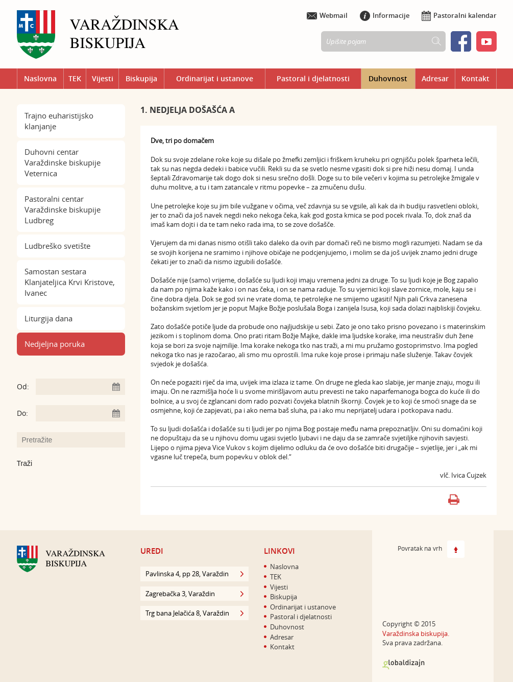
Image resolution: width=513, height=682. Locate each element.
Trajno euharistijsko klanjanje (59, 120)
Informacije (384, 15)
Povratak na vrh (431, 549)
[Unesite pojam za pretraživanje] (76, 440)
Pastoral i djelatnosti (313, 78)
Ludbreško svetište (57, 246)
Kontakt (475, 78)
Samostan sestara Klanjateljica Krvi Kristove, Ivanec (70, 282)
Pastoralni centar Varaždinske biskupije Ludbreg (63, 209)
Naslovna (40, 78)
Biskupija (141, 78)
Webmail (327, 15)
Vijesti (102, 78)
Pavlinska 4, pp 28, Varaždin (194, 573)
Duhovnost (388, 78)
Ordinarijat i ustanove (214, 78)
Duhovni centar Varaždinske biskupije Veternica (63, 162)
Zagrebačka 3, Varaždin (194, 593)
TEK (74, 78)
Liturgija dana (48, 318)
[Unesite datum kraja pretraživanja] (80, 413)
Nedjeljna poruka (55, 344)
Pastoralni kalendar (459, 15)
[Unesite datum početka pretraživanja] (80, 387)
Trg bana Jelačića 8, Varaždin (194, 613)
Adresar (435, 78)
